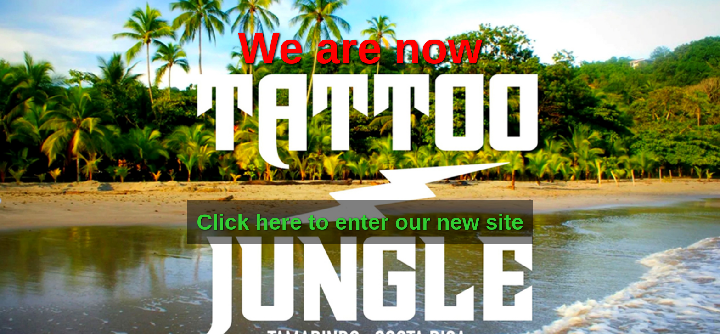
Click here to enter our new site (360, 222)
